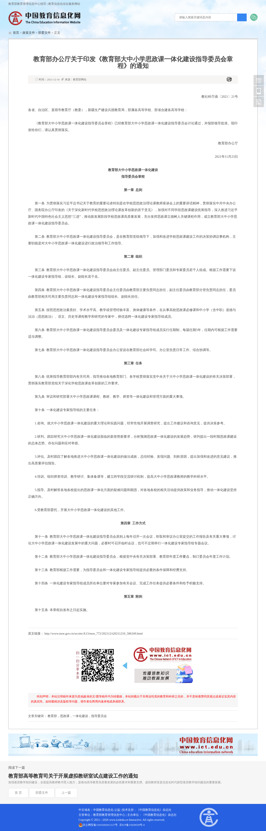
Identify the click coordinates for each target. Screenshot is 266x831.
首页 (16, 32)
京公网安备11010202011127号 (100, 824)
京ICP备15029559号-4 (132, 824)
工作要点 (182, 556)
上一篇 (66, 792)
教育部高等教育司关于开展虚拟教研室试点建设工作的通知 (73, 776)
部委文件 (44, 32)
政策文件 (28, 32)
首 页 (18, 792)
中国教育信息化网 (259, 80)
